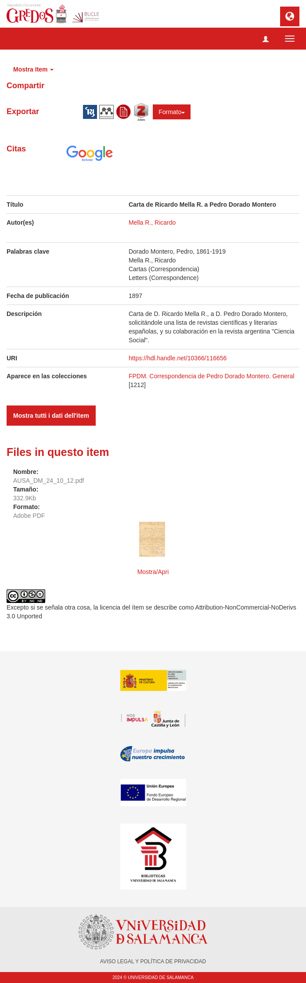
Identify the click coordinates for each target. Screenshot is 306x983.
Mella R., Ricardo (152, 222)
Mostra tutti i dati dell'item (51, 415)
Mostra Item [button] (33, 69)
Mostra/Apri (153, 571)
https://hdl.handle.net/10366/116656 (178, 358)
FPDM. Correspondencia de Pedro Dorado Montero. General (211, 376)
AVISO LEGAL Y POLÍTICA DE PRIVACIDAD (153, 961)
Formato (171, 111)
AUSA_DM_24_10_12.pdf (48, 480)
